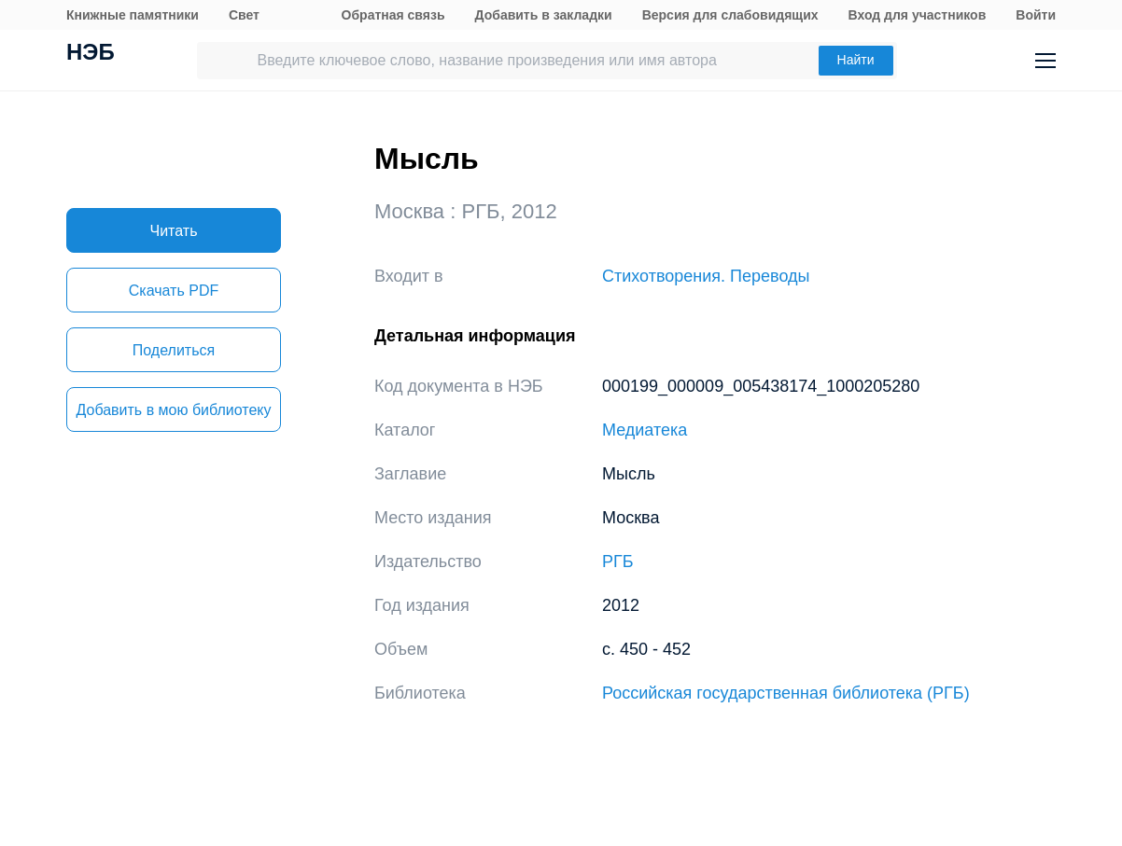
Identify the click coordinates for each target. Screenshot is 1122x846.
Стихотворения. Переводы (705, 276)
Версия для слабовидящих (730, 14)
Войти (1036, 14)
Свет (244, 14)
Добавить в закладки (543, 14)
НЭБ (90, 54)
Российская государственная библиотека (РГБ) (786, 693)
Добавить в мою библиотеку (173, 410)
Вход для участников (918, 14)
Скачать (173, 290)
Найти (856, 59)
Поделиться (174, 350)
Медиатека (644, 430)
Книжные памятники (132, 14)
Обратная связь (393, 14)
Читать (174, 231)
